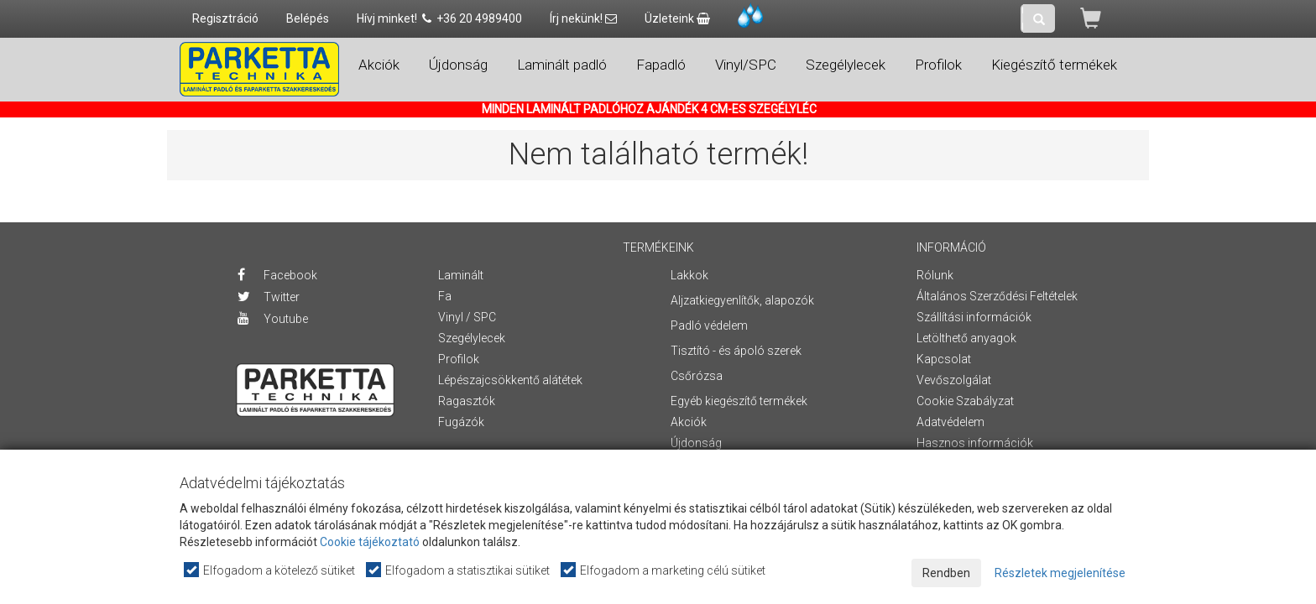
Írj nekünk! (583, 18)
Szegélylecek (471, 338)
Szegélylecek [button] (845, 64)
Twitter (269, 297)
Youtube (273, 319)
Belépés (307, 18)
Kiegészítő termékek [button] (1054, 64)
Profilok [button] (938, 64)
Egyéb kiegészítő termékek (739, 401)
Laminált (460, 275)
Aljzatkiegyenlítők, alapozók (742, 300)
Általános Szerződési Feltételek (997, 296)
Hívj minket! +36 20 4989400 (439, 18)
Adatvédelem (950, 422)
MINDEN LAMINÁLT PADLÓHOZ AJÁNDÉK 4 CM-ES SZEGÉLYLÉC (649, 109)
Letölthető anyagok (966, 338)
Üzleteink (677, 18)
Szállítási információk (973, 317)
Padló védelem (709, 325)
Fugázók (461, 422)
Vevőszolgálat (953, 380)
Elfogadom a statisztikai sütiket (459, 570)
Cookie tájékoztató (370, 542)
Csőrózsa (697, 376)
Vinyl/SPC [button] (745, 64)
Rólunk (934, 275)
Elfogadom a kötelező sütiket (270, 570)
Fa (445, 296)
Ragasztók (466, 401)
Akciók (379, 64)
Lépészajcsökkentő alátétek (510, 380)
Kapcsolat (943, 359)
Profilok (458, 359)
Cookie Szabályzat (965, 401)
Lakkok (689, 275)
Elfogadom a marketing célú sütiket (663, 570)
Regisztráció (225, 18)
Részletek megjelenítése (1060, 573)
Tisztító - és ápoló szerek (736, 350)
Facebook (277, 275)
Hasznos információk (974, 443)
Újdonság (458, 64)
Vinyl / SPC (467, 317)
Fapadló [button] (661, 64)
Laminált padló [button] (562, 64)
